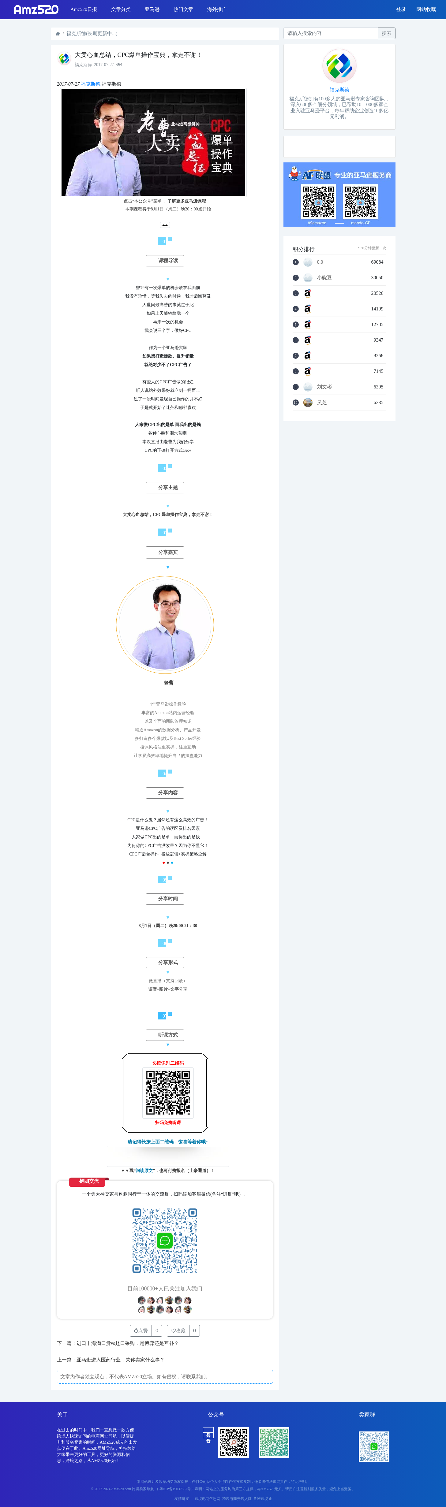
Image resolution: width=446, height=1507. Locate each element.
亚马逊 (152, 9)
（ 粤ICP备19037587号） (175, 1489)
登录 (401, 9)
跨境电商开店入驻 (237, 1499)
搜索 (387, 33)
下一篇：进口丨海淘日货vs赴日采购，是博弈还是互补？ (118, 1343)
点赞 (141, 1330)
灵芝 (322, 402)
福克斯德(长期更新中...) (92, 33)
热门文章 (183, 9)
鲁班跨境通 (262, 1499)
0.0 (320, 262)
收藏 (178, 1330)
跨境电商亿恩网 (207, 1499)
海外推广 (217, 9)
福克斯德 (90, 84)
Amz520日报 (83, 9)
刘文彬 (324, 386)
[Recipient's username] (330, 33)
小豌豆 (324, 277)
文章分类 (121, 9)
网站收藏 (426, 9)
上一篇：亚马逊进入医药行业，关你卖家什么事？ (111, 1359)
